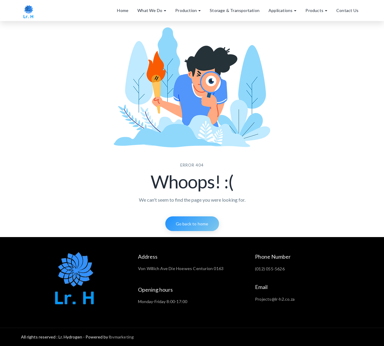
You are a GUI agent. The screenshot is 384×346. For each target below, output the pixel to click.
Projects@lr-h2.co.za (275, 299)
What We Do (151, 10)
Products (316, 10)
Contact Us (347, 10)
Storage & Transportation (235, 10)
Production (188, 10)
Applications (282, 10)
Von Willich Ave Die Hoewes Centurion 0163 (181, 268)
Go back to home (192, 223)
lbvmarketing (121, 336)
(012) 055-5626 (270, 268)
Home (122, 10)
